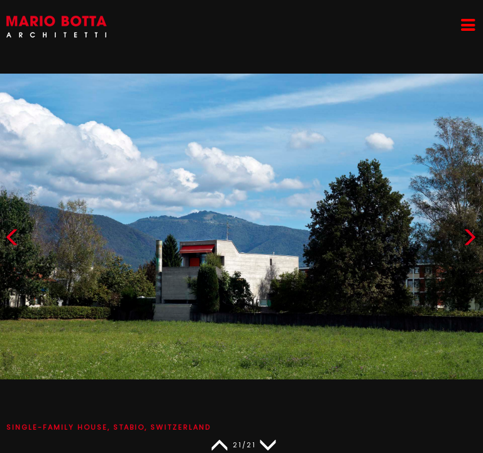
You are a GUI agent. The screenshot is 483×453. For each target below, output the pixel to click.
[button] (470, 240)
